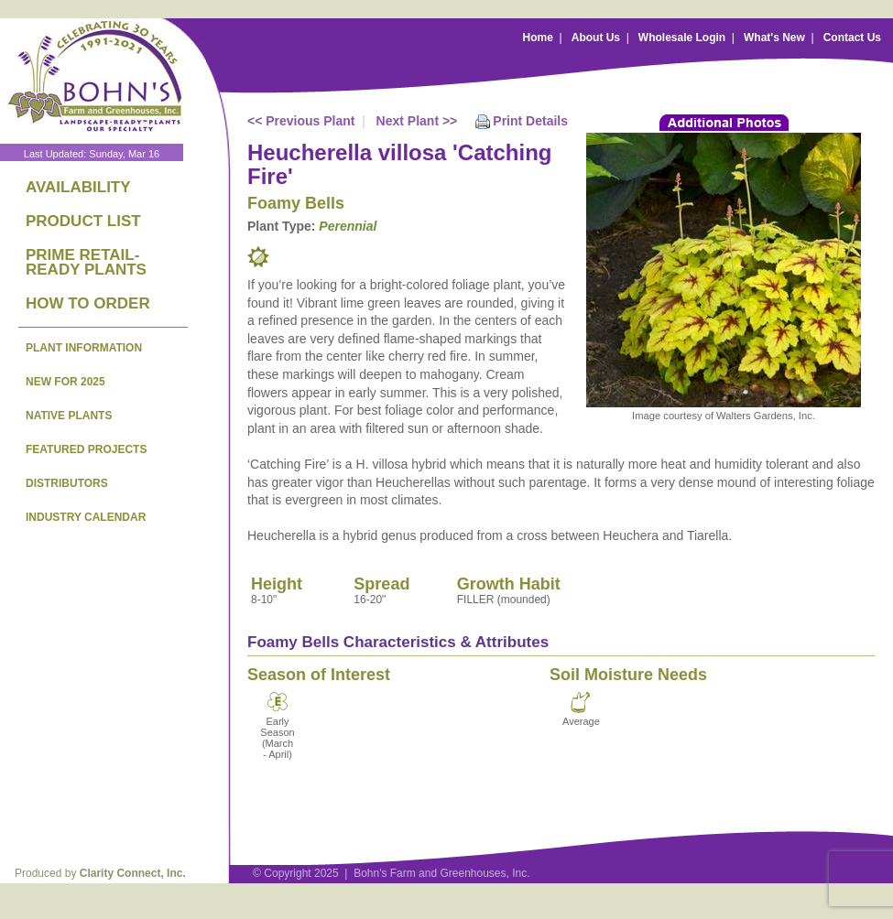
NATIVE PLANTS (69, 415)
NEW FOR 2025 (65, 381)
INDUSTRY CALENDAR (86, 517)
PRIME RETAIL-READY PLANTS (86, 262)
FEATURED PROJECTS (86, 449)
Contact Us (852, 37)
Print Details (530, 121)
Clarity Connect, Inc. (133, 873)
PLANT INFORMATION (84, 347)
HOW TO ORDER (88, 303)
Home (538, 37)
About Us (596, 37)
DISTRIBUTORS (67, 483)
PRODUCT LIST (83, 221)
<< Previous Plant (301, 121)
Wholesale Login (681, 37)
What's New (774, 37)
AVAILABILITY (78, 187)
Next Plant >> (417, 121)
